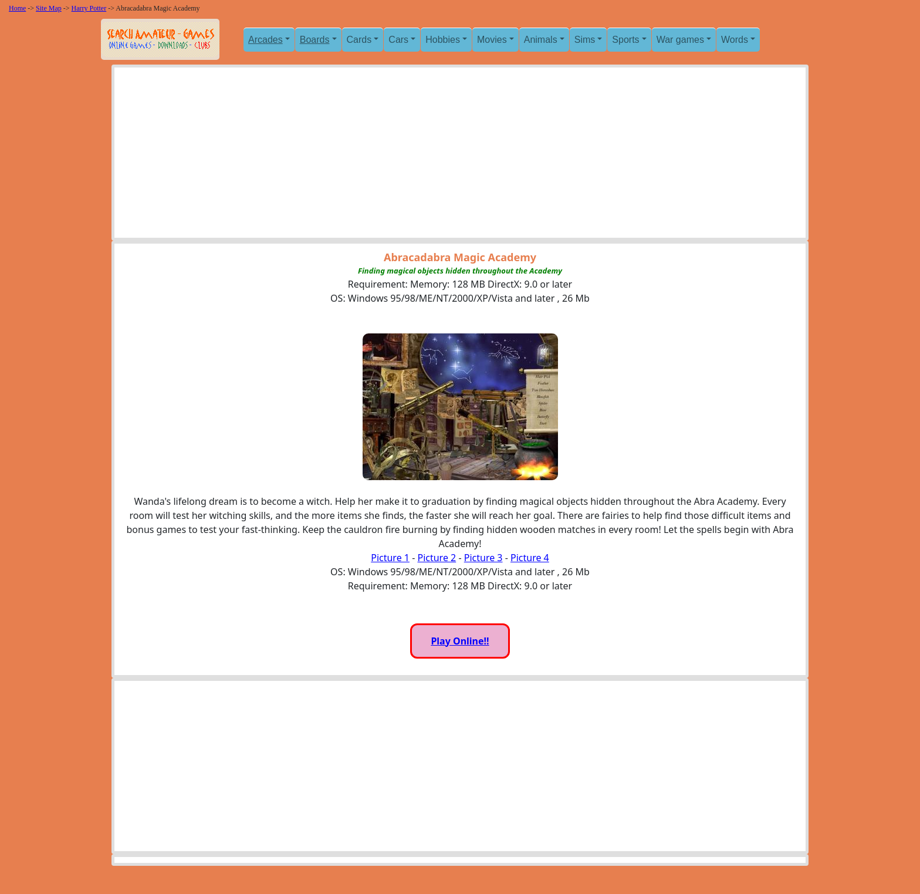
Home (17, 8)
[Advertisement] (460, 155)
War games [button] (680, 40)
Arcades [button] (265, 40)
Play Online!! (460, 641)
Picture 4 (529, 557)
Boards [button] (315, 40)
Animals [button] (540, 40)
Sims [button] (585, 40)
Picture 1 (390, 557)
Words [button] (734, 40)
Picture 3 (483, 557)
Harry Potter (89, 8)
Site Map (49, 8)
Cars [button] (398, 40)
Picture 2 (436, 557)
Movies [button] (492, 40)
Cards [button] (359, 40)
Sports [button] (625, 40)
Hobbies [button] (442, 40)
